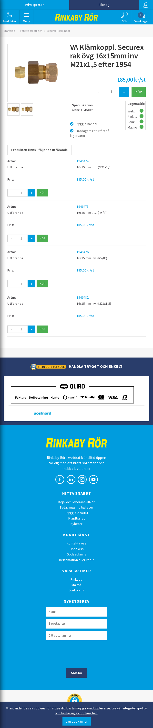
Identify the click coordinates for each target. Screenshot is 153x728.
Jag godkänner (77, 721)
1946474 (83, 161)
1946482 (83, 297)
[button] (9, 17)
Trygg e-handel (76, 513)
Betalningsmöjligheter (76, 507)
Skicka (76, 673)
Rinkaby (76, 579)
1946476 (83, 252)
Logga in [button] (145, 5)
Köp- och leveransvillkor (76, 502)
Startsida (9, 31)
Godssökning (77, 554)
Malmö (76, 585)
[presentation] (83, 653)
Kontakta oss (77, 543)
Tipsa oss (76, 549)
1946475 (83, 206)
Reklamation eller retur (76, 560)
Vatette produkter (31, 31)
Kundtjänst (76, 518)
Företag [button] (104, 5)
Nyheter (77, 524)
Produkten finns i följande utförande (39, 150)
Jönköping (76, 590)
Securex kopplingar (58, 31)
